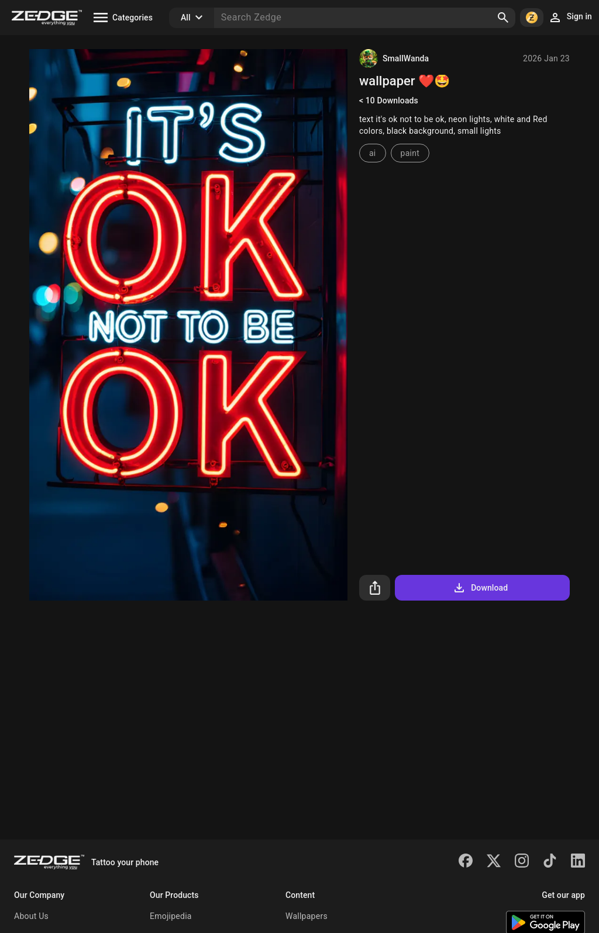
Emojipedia (171, 916)
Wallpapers (306, 916)
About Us (31, 916)
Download (480, 588)
